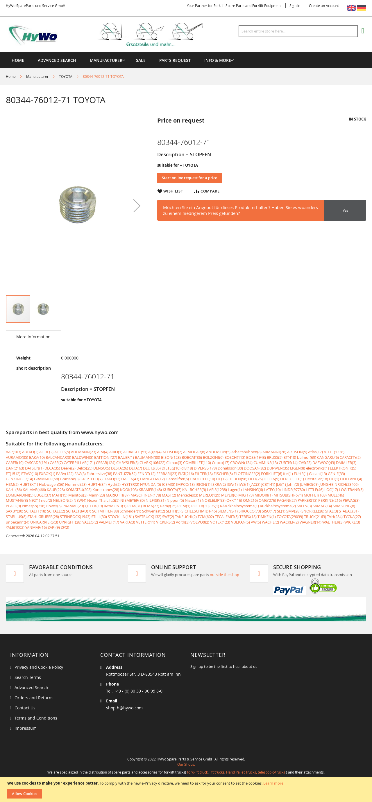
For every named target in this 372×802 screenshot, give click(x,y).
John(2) (293, 484)
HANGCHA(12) (152, 478)
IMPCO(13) (185, 484)
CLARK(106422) (152, 462)
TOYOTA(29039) (290, 516)
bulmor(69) (306, 457)
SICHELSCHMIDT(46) (199, 511)
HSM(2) (12, 484)
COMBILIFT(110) (197, 462)
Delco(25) (84, 468)
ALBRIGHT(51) (135, 451)
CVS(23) (305, 462)
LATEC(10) (272, 489)
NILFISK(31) (156, 500)
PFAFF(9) (13, 505)
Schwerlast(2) (153, 511)
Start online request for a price (189, 177)
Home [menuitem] (18, 60)
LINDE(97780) (293, 489)
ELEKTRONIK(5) (343, 468)
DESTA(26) (119, 468)
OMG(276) (267, 500)
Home (11, 76)
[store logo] (114, 34)
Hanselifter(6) (177, 478)
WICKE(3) (352, 522)
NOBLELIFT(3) (214, 500)
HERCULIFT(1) (292, 478)
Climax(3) (174, 462)
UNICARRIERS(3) (44, 522)
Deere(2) (68, 468)
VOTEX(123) (220, 522)
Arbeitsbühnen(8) (246, 451)
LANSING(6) (253, 489)
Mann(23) (96, 495)
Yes (345, 210)
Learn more (273, 783)
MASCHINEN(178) (145, 495)
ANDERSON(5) (218, 451)
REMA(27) (151, 505)
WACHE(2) (270, 522)
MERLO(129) (209, 495)
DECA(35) (52, 468)
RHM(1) (183, 505)
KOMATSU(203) (79, 489)
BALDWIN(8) (82, 457)
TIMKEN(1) (266, 516)
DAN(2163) (15, 468)
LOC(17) (331, 489)
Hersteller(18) (316, 478)
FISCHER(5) (223, 473)
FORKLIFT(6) (271, 473)
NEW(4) (80, 500)
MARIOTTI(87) (118, 495)
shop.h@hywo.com (124, 708)
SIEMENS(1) (228, 511)
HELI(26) (255, 478)
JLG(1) (281, 484)
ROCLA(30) (200, 505)
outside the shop (224, 574)
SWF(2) (168, 516)
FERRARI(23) (166, 473)
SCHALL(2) (56, 511)
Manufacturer (37, 76)
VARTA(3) (127, 522)
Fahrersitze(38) (99, 473)
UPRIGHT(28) (70, 522)
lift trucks (217, 772)
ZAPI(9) (54, 527)
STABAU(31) (349, 511)
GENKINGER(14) (19, 478)
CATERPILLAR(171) (79, 462)
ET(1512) (13, 473)
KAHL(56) (14, 489)
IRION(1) (203, 484)
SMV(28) (293, 511)
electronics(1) (317, 468)
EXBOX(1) (47, 473)
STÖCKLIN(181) (121, 516)
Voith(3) (182, 522)
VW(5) (256, 522)
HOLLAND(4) (351, 478)
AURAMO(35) (17, 457)
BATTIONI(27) (105, 457)
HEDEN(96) (237, 478)
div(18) (187, 468)
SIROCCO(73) (250, 511)
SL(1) (281, 511)
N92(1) (34, 500)
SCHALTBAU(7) (78, 511)
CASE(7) (56, 462)
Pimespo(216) (33, 505)
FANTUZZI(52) (125, 473)
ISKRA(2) (218, 484)
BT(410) (289, 457)
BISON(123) (171, 457)
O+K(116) (234, 500)
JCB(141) (268, 484)
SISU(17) (269, 511)
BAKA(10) (37, 457)
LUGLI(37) (42, 495)
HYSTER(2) (130, 484)
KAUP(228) (56, 489)
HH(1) (334, 478)
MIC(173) (246, 495)
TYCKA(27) (352, 516)
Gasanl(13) (318, 473)
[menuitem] (106, 60)
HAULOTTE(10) (202, 478)
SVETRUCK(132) (148, 516)
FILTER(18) (204, 473)
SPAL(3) (331, 511)
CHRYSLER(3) (127, 462)
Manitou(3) (77, 495)
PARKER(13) (307, 500)
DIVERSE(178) (205, 468)
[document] (186, 790)
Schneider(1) (130, 511)
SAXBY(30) (14, 511)
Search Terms (28, 677)
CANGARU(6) (328, 457)
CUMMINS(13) (265, 462)
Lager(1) (235, 489)
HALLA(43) (130, 478)
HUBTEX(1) (28, 484)
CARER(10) (15, 462)
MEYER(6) (229, 495)
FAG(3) (80, 473)
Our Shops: (186, 764)
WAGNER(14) (310, 522)
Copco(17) (220, 462)
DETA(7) (135, 468)
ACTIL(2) (46, 451)
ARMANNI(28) (274, 451)
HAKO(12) (111, 478)
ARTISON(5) (297, 451)
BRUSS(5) (274, 457)
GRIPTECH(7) (92, 478)
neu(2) (46, 500)
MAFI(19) (59, 495)
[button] (137, 205)
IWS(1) (244, 484)
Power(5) (54, 505)
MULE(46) (336, 495)
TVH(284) (335, 516)
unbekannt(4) (17, 522)
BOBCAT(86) (192, 457)
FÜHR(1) (301, 473)
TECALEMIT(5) (227, 516)
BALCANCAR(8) (58, 457)
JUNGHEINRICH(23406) (339, 484)
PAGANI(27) (287, 500)
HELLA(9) (271, 478)
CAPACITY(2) (350, 457)
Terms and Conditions (36, 718)
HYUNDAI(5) (150, 484)
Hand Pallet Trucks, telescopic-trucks (255, 772)
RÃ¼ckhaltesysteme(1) (239, 505)
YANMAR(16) (36, 527)
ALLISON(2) (172, 451)
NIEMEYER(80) (132, 500)
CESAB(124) (105, 462)
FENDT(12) (146, 473)
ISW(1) (232, 484)
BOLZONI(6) (213, 457)
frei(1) (288, 473)
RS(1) (214, 505)
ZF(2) (65, 527)
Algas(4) (155, 451)
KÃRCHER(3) (194, 489)
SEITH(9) (173, 511)
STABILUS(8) (16, 516)
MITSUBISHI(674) (288, 495)
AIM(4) (102, 451)
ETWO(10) (29, 473)
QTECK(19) (94, 505)
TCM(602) (206, 516)
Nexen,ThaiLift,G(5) (103, 500)
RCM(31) (134, 505)
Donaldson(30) (230, 468)
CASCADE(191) (36, 462)
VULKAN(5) (240, 522)
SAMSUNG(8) (344, 505)
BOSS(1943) (256, 457)
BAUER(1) (126, 457)
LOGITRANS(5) (351, 489)
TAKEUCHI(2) (186, 516)
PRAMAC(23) (73, 505)
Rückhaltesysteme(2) (278, 505)
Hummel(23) (76, 484)
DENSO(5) (101, 468)
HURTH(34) (97, 484)
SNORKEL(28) (312, 511)
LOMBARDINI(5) (19, 495)
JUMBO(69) (309, 484)
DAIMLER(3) (346, 462)
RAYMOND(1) (115, 505)
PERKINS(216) (330, 500)
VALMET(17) (109, 522)
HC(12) (222, 478)
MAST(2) (169, 495)
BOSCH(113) (234, 457)
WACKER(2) (289, 522)
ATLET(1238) (334, 451)
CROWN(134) (241, 462)
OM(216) (250, 500)
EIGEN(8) (297, 468)
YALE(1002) (15, 527)
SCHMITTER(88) (105, 511)
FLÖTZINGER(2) (247, 473)
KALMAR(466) (34, 489)
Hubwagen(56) (51, 484)
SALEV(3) (304, 505)
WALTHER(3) (333, 522)
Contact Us (25, 708)
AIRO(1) (115, 451)
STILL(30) (99, 516)
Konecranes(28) (105, 489)
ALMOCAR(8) (194, 451)
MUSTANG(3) (17, 500)
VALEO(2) (90, 522)
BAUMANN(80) (147, 457)
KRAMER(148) (150, 489)
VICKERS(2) (165, 522)
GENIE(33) (336, 473)
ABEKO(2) (30, 451)
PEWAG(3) (351, 500)
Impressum (26, 728)
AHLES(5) (62, 451)
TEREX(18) (248, 516)
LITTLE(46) (314, 489)
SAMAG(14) (322, 505)
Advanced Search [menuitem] (57, 60)
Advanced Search (31, 687)
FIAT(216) (186, 473)
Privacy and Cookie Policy (39, 667)
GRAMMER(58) (46, 478)
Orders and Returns (34, 697)
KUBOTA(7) (172, 489)
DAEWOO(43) (323, 462)
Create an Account (324, 5)
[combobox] (298, 31)
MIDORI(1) (264, 495)
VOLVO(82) (199, 522)
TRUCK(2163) (315, 516)
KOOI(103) (129, 489)
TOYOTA (65, 76)
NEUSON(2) (63, 500)
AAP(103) (13, 451)
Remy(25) (168, 505)
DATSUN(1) (34, 468)
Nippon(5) (175, 500)
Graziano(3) (70, 478)
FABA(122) (65, 473)
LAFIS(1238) (217, 489)
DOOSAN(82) (255, 468)
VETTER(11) (145, 522)
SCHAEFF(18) (35, 511)
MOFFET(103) (315, 495)
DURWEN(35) (278, 468)
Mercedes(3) (187, 495)
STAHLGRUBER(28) (43, 516)
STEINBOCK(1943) (75, 516)
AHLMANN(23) (83, 451)
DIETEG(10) (171, 468)
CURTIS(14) (288, 462)
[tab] (33, 336)
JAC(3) (255, 484)
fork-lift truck (197, 772)
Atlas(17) (315, 451)
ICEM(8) (168, 484)
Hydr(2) (114, 484)
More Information (33, 336)
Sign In (294, 5)
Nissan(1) (193, 500)
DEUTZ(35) (152, 468)
